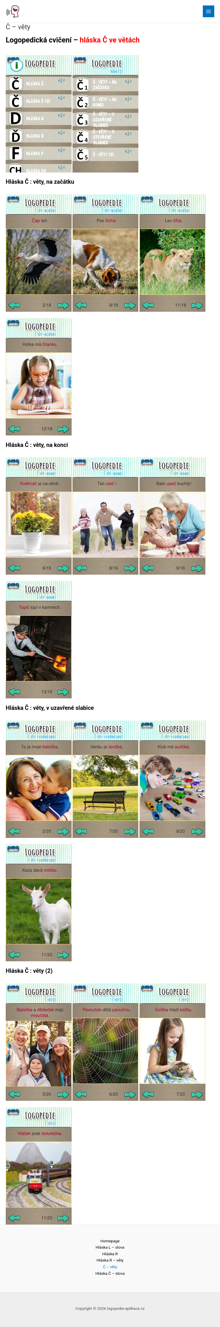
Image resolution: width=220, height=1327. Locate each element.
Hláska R (110, 1254)
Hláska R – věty (110, 1260)
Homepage (110, 1241)
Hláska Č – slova (110, 1273)
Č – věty (110, 1266)
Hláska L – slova (110, 1247)
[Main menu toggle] (209, 11)
